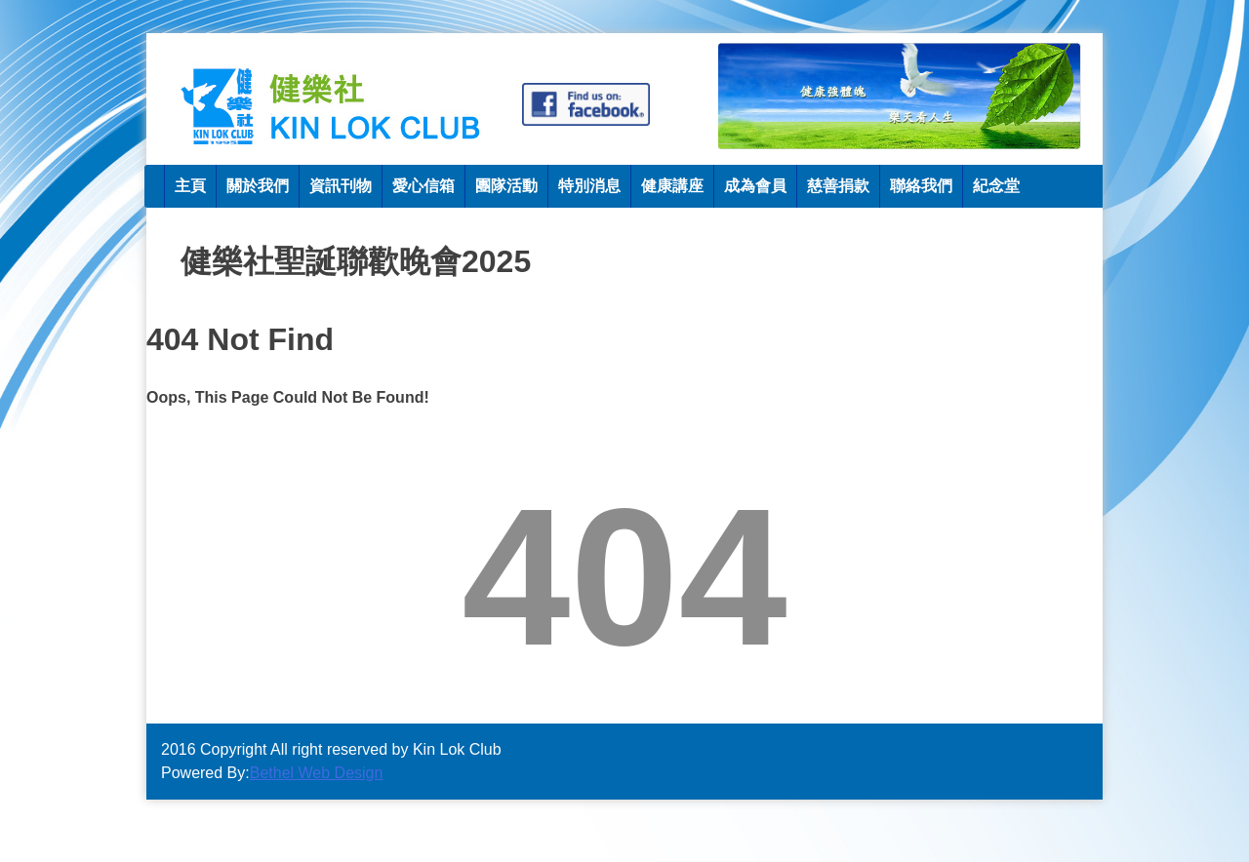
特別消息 (589, 185)
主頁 (190, 185)
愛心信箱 (423, 185)
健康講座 (672, 185)
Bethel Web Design (316, 772)
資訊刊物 (340, 185)
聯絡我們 (921, 185)
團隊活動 (506, 185)
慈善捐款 (838, 185)
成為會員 (755, 185)
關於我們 (257, 185)
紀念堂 (996, 185)
